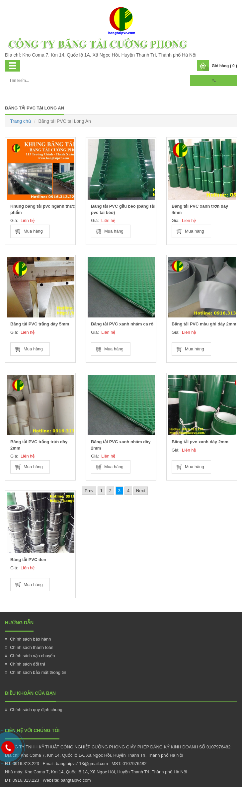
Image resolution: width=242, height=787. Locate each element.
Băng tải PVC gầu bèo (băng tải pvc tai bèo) (123, 209)
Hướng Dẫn (19, 622)
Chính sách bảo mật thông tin (38, 672)
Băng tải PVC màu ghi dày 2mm (204, 323)
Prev (89, 490)
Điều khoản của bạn (30, 693)
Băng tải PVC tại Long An (34, 107)
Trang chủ (20, 121)
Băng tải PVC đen (28, 559)
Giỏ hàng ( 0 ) (224, 66)
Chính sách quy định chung (36, 709)
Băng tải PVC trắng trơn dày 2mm (38, 445)
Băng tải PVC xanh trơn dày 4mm (200, 209)
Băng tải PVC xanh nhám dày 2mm (121, 445)
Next (140, 490)
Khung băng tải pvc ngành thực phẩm (42, 209)
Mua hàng (33, 231)
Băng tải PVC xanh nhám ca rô (122, 323)
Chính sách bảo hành (30, 639)
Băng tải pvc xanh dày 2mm (200, 441)
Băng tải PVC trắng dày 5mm (39, 323)
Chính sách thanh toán (31, 647)
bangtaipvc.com (75, 780)
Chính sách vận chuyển (32, 655)
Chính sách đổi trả (27, 664)
